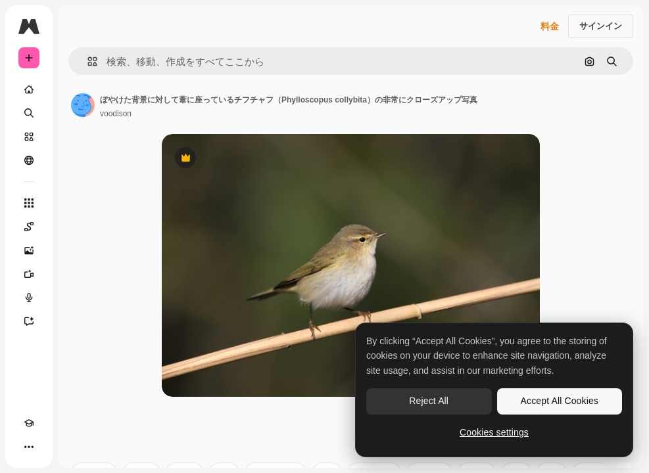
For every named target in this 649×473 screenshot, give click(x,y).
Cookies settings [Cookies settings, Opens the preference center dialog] (494, 432)
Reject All (428, 400)
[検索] (28, 113)
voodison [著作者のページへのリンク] (116, 113)
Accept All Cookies (559, 400)
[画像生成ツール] (28, 250)
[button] (87, 61)
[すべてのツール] (28, 203)
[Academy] (28, 423)
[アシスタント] (28, 321)
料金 (550, 26)
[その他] (28, 446)
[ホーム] (28, 89)
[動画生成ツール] (28, 273)
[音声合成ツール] (28, 297)
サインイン (600, 26)
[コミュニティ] (28, 160)
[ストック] (28, 136)
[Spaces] (28, 226)
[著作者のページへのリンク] (83, 105)
